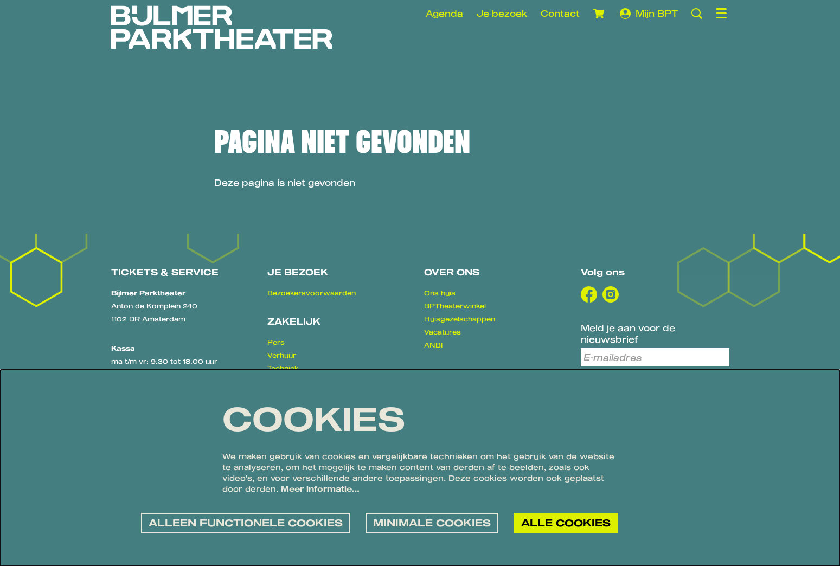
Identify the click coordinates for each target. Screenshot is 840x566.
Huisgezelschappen (459, 319)
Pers (276, 342)
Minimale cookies (432, 523)
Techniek (283, 368)
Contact (560, 13)
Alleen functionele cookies (246, 523)
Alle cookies (566, 523)
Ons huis (440, 293)
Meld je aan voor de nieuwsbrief (628, 333)
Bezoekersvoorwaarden (311, 293)
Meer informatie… (320, 488)
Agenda (444, 13)
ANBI (433, 345)
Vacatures (442, 332)
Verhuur (281, 355)
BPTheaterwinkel (455, 306)
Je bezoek (502, 13)
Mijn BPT (649, 13)
